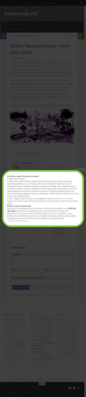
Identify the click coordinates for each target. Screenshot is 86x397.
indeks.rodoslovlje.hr (65, 198)
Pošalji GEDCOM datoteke (17, 221)
